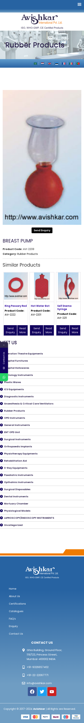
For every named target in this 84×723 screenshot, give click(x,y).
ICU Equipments (14, 389)
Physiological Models (17, 510)
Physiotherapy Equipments (20, 453)
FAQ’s (12, 619)
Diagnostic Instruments (19, 396)
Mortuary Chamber (16, 503)
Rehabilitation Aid (15, 460)
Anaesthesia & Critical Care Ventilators (28, 403)
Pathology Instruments (18, 375)
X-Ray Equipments (15, 468)
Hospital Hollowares (16, 368)
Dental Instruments (16, 496)
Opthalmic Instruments (18, 482)
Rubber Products (27, 254)
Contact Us (16, 634)
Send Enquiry (42, 230)
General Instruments (17, 425)
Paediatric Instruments (18, 475)
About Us (14, 596)
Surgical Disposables (17, 489)
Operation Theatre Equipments (23, 353)
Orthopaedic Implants (18, 446)
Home (12, 589)
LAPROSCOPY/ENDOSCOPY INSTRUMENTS (29, 518)
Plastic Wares (12, 382)
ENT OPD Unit (12, 432)
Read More (22, 330)
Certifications (17, 604)
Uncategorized (13, 525)
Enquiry (13, 626)
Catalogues (16, 611)
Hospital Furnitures (16, 360)
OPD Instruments (14, 418)
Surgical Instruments (17, 439)
